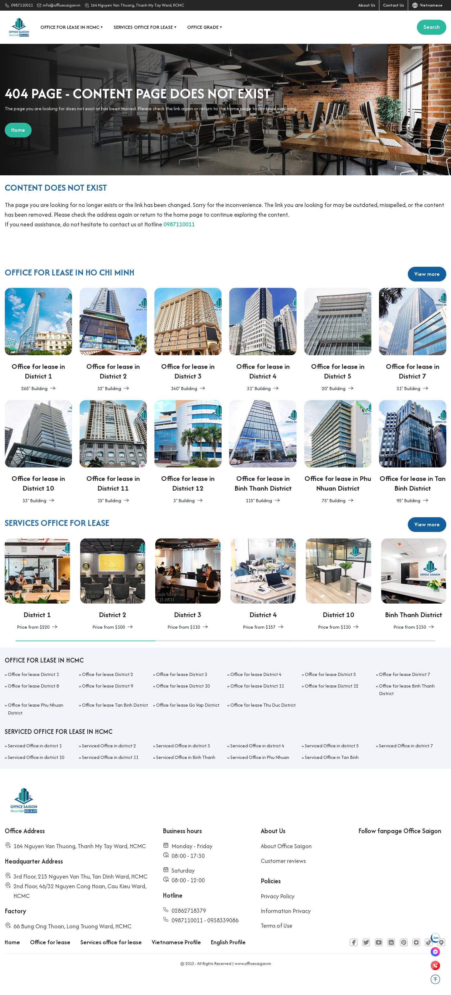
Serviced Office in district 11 (110, 774)
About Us (366, 5)
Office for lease (50, 959)
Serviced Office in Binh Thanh (185, 774)
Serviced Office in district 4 (257, 762)
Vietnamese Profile (176, 959)
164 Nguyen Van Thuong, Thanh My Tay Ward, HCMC (137, 5)
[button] (86, 657)
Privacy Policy (278, 913)
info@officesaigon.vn (61, 5)
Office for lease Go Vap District (187, 722)
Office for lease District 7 (404, 691)
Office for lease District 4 (255, 691)
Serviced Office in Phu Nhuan (259, 774)
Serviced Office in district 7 (406, 762)
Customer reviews (283, 877)
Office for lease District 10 (183, 702)
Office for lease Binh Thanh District (407, 706)
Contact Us (393, 5)
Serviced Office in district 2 (109, 762)
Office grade (205, 27)
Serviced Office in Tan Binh (332, 774)
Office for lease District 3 (181, 691)
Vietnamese (427, 5)
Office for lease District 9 (107, 702)
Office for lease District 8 (33, 702)
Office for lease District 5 (330, 691)
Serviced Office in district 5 (332, 762)
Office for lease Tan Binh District (115, 722)
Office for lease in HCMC (72, 27)
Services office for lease (146, 27)
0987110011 (22, 5)
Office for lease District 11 (257, 702)
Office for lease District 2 (107, 691)
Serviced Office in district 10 (36, 774)
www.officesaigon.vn (253, 980)
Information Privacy (286, 928)
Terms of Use (276, 942)
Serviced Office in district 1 (35, 762)
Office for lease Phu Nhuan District (35, 726)
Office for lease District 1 (33, 691)
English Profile (228, 959)
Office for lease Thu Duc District (263, 722)
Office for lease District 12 (331, 702)
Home (12, 959)
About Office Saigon (286, 862)
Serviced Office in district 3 (183, 762)
